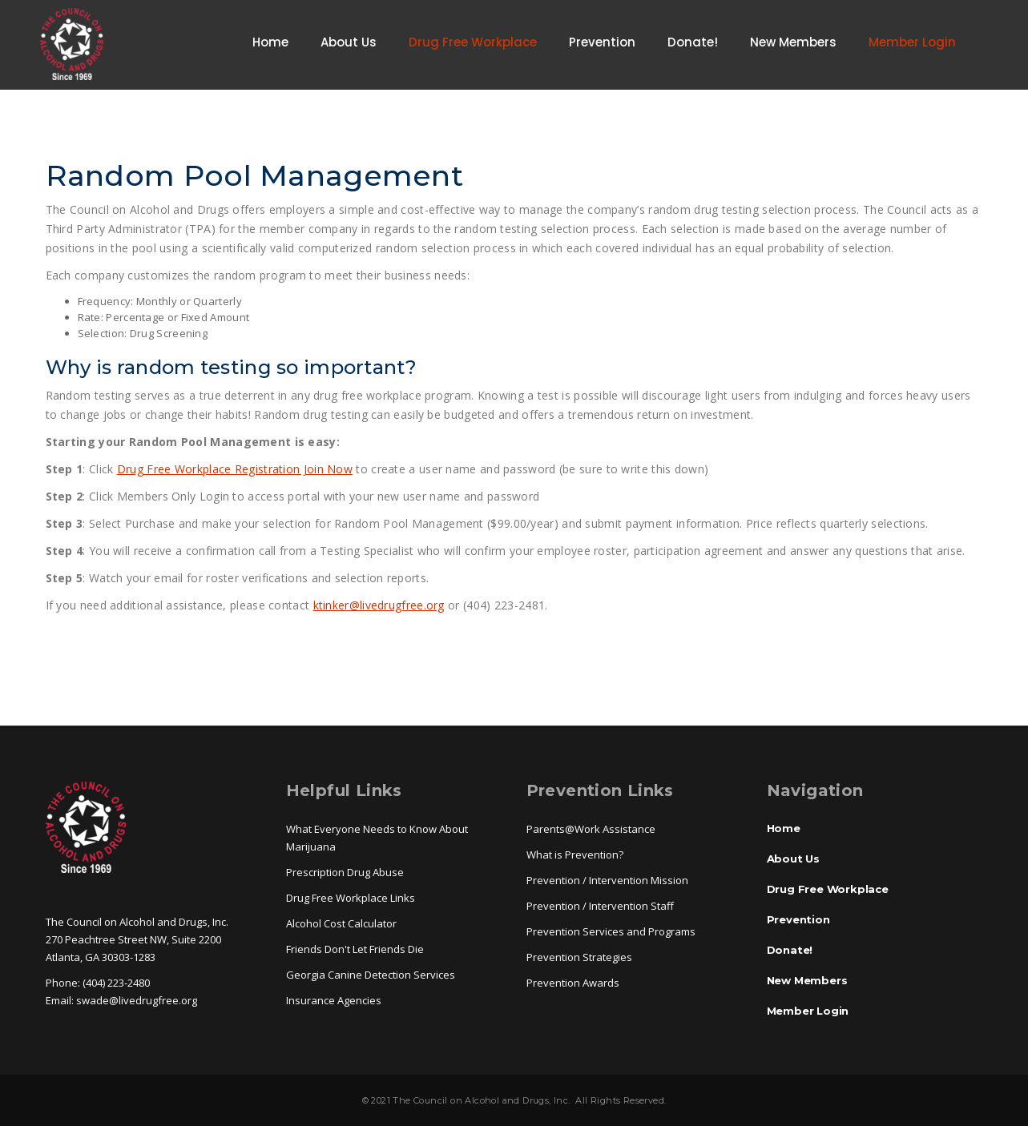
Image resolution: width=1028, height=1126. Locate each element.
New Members (793, 42)
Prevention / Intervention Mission (607, 880)
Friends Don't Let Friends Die (355, 949)
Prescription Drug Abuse (345, 872)
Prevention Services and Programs (610, 931)
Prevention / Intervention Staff (600, 906)
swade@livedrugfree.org (136, 1000)
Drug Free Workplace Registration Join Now (235, 469)
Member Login (912, 42)
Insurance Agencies (333, 1000)
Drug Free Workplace (473, 42)
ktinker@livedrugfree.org (379, 605)
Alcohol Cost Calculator (341, 923)
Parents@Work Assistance (590, 829)
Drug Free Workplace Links (350, 898)
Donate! (692, 42)
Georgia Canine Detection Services (370, 974)
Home (270, 42)
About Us (348, 42)
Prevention (602, 42)
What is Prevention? (574, 854)
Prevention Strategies (579, 957)
